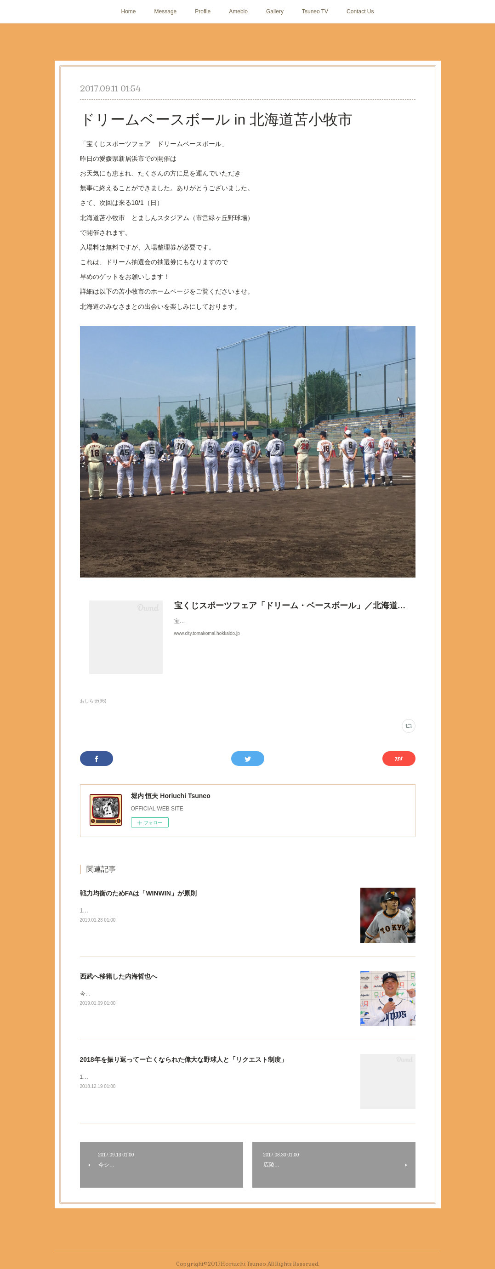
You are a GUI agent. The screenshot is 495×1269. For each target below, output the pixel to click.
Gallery (275, 11)
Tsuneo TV (315, 11)
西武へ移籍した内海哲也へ (118, 976)
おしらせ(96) (93, 700)
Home (128, 11)
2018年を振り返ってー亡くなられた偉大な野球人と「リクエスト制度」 (183, 1059)
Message (165, 11)
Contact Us (360, 11)
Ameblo (238, 11)
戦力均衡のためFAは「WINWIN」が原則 (138, 893)
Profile (203, 11)
